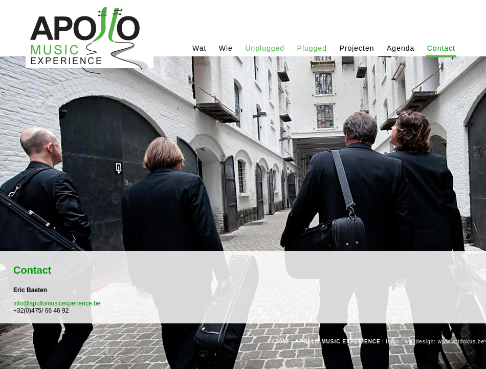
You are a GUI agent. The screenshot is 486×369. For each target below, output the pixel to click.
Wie (226, 48)
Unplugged (264, 48)
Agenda (400, 48)
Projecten (356, 48)
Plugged (312, 48)
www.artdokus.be (461, 341)
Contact (441, 48)
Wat (199, 48)
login (393, 341)
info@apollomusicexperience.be (56, 303)
